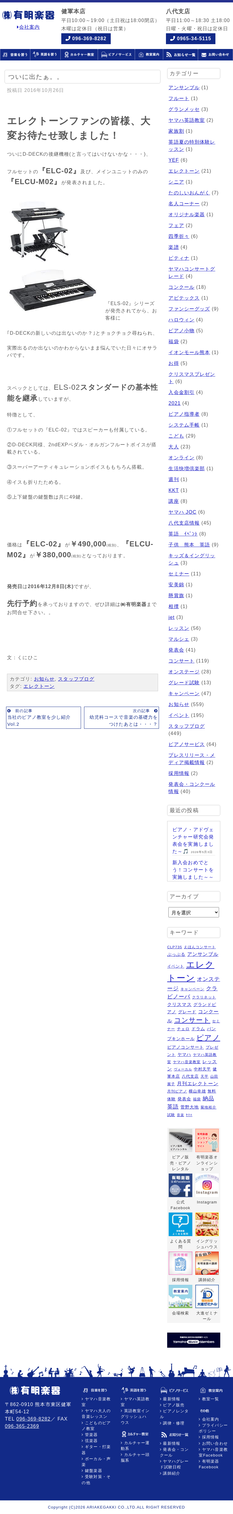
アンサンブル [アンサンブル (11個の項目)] (202, 954)
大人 (173, 446)
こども (176, 435)
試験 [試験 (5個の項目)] (171, 1115)
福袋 (173, 341)
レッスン (178, 628)
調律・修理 (173, 1423)
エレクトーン (39, 686)
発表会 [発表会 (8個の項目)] (184, 1098)
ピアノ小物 (181, 330)
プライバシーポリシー (213, 1428)
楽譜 (173, 247)
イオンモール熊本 (189, 352)
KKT (173, 490)
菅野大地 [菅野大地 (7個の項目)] (190, 1107)
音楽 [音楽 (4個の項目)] (180, 1115)
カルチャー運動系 (135, 1446)
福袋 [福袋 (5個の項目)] (197, 1099)
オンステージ (184, 671)
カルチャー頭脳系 (135, 1457)
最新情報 (171, 1399)
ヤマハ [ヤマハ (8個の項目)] (184, 1054)
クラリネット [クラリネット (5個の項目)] (204, 997)
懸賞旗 (176, 595)
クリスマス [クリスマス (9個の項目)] (179, 1004)
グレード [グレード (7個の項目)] (187, 1012)
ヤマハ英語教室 (186, 120)
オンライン (181, 457)
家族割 (176, 131)
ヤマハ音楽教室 (96, 1402)
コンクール (181, 287)
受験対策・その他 (96, 1479)
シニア (176, 181)
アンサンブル (184, 87)
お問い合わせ (214, 1443)
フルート (178, 98)
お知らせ (44, 679)
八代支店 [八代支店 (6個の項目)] (190, 1076)
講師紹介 (171, 1473)
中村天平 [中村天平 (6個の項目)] (202, 1069)
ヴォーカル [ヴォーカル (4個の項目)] (183, 1069)
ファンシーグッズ (189, 308)
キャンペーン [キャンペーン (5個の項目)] (192, 989)
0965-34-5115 (194, 38)
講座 (173, 501)
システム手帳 (184, 425)
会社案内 (28, 27)
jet (171, 617)
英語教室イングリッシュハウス (135, 1416)
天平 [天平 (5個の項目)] (204, 1076)
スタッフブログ (76, 679)
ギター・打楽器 (96, 1449)
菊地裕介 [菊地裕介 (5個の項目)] (208, 1107)
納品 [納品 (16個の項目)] (208, 1099)
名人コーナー (184, 203)
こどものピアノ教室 (96, 1426)
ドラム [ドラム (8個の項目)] (198, 1028)
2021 (174, 403)
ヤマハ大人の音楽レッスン (96, 1413)
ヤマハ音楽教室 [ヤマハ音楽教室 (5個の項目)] (187, 1062)
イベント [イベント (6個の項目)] (175, 966)
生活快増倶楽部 (186, 468)
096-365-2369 (22, 1426)
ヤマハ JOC (182, 512)
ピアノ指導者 (184, 414)
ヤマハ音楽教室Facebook (213, 1452)
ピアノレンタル (174, 1414)
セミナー (178, 573)
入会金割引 (181, 392)
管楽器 (91, 1434)
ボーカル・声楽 (96, 1462)
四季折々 (178, 236)
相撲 (173, 606)
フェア (176, 225)
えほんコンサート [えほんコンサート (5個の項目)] (200, 947)
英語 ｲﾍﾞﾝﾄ (183, 533)
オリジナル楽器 (186, 214)
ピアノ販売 (173, 1405)
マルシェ (178, 639)
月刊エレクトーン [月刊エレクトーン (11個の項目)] (197, 1083)
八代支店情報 (184, 523)
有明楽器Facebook (209, 1464)
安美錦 (176, 584)
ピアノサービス (186, 744)
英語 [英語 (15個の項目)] (173, 1107)
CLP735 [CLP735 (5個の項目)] (174, 947)
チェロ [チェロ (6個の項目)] (183, 1029)
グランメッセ (184, 109)
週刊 (173, 479)
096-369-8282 (89, 38)
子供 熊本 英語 (189, 544)
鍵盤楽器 (93, 1470)
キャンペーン (184, 693)
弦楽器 (91, 1440)
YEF (173, 160)
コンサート (181, 660)
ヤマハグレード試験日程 (174, 1464)
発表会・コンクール (174, 1452)
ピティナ (178, 258)
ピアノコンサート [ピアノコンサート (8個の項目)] (185, 1047)
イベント (178, 715)
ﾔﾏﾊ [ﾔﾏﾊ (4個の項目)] (189, 1115)
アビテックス (184, 298)
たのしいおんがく (189, 192)
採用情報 (178, 773)
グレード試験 (184, 682)
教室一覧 (210, 1399)
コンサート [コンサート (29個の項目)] (192, 1020)
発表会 (176, 650)
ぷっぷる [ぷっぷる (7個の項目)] (176, 954)
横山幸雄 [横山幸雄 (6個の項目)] (197, 1091)
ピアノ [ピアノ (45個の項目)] (208, 1038)
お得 (173, 363)
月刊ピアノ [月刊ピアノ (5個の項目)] (177, 1091)
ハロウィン (181, 319)
